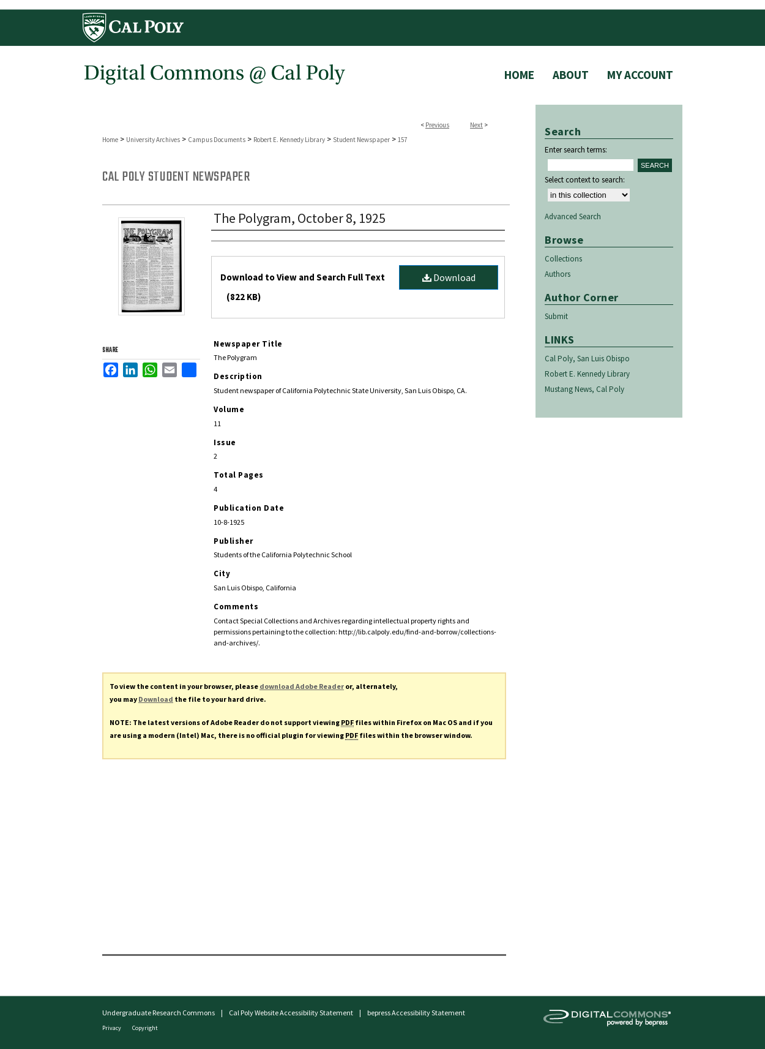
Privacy (112, 1028)
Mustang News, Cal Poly (584, 389)
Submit (556, 316)
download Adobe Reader (301, 686)
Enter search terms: (576, 150)
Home (110, 139)
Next (476, 125)
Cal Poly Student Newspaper (176, 177)
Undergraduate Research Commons (158, 1012)
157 (402, 139)
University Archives (153, 139)
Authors (557, 274)
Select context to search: (585, 180)
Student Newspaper (361, 139)
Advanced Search (573, 216)
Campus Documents (216, 139)
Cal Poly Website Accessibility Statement (291, 1012)
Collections (563, 259)
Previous (437, 125)
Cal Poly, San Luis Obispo (587, 358)
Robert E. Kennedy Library (289, 139)
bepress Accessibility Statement (416, 1012)
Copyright (145, 1028)
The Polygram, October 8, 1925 (300, 218)
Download (449, 277)
